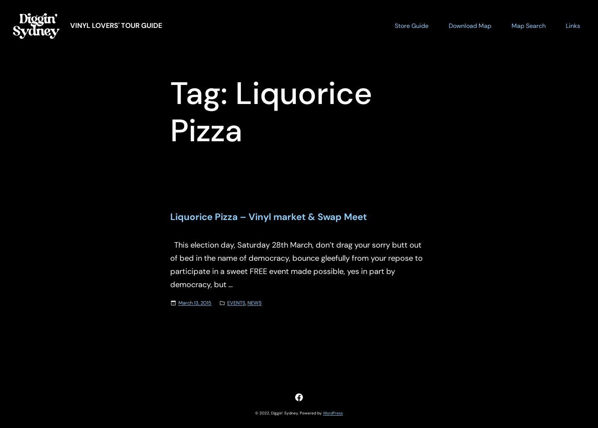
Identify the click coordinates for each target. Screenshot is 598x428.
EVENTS (236, 303)
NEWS (254, 303)
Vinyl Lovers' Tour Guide (116, 25)
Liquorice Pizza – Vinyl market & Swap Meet (268, 217)
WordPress (333, 413)
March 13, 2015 (194, 303)
